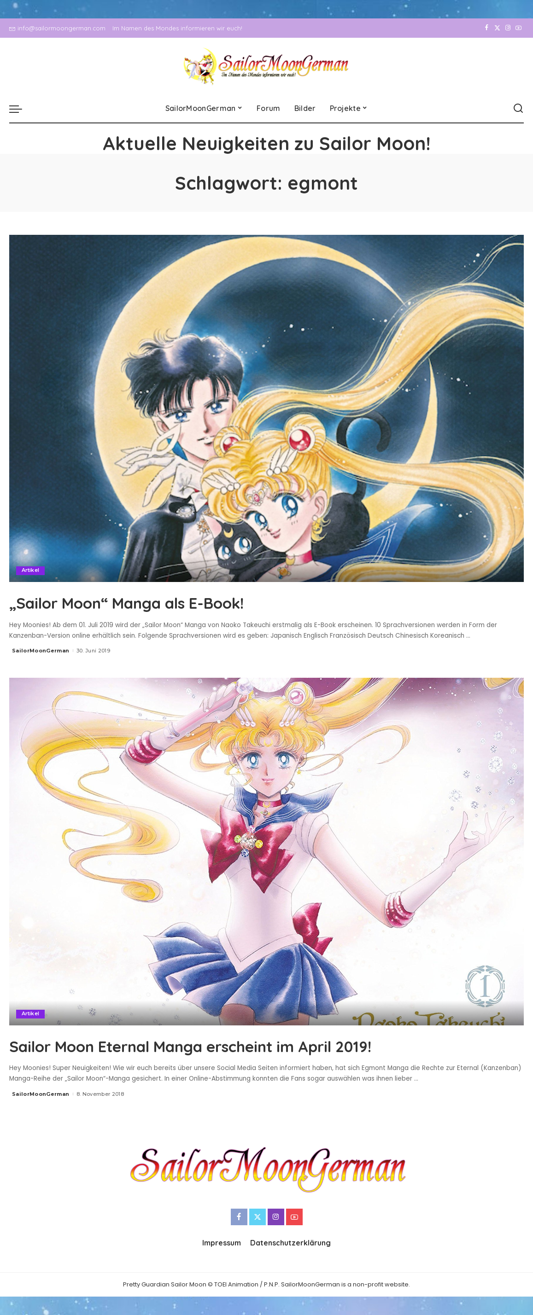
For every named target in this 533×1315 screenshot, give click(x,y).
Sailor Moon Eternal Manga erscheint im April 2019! (236, 1045)
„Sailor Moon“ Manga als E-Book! (157, 601)
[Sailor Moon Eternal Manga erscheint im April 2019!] (266, 851)
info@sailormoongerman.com (57, 28)
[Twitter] (497, 28)
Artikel (31, 570)
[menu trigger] (20, 108)
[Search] (518, 108)
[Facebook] (486, 28)
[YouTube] (518, 28)
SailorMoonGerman (41, 650)
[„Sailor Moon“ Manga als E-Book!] (266, 408)
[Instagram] (508, 28)
